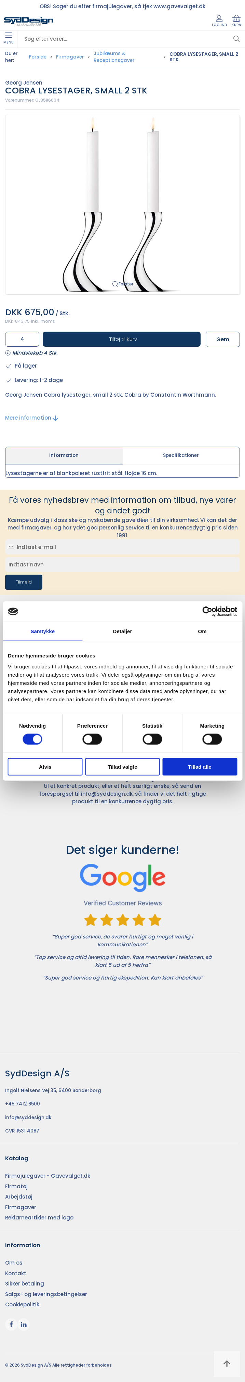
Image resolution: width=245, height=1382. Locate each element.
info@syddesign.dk (107, 793)
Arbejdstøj (18, 1196)
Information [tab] (64, 455)
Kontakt (15, 1273)
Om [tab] (202, 631)
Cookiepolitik (22, 1304)
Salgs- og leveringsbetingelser (46, 1294)
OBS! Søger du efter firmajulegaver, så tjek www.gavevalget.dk (122, 6)
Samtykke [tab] (42, 631)
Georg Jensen (23, 82)
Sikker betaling (24, 1283)
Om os (14, 1262)
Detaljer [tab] (122, 631)
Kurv (236, 21)
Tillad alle (200, 766)
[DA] (28, 21)
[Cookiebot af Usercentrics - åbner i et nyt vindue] (207, 611)
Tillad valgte (122, 766)
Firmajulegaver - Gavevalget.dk (47, 1175)
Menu (8, 39)
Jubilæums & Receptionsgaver (114, 57)
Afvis (45, 766)
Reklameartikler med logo (39, 1217)
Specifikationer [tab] (181, 455)
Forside (37, 57)
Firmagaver (70, 57)
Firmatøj (16, 1186)
